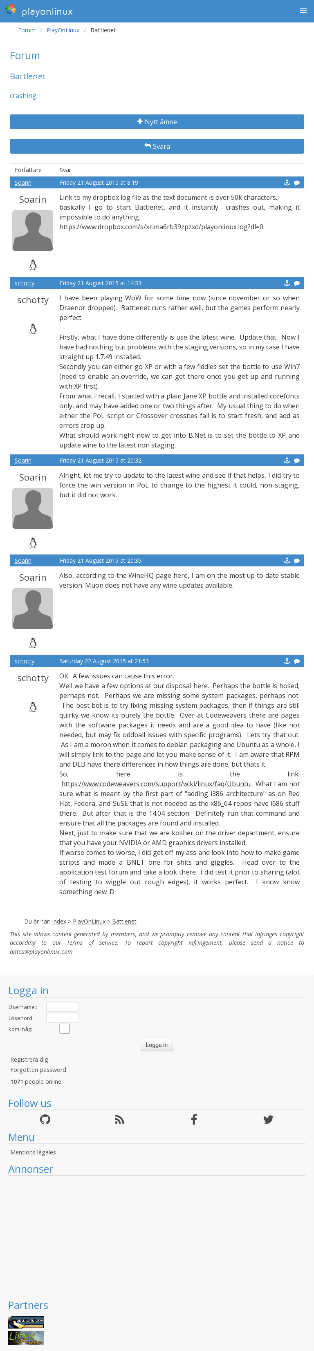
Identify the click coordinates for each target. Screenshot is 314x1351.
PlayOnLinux (63, 30)
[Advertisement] (156, 1237)
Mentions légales (33, 1152)
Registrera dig (29, 1059)
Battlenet (124, 921)
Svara (157, 146)
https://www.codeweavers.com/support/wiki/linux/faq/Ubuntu (156, 783)
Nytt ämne (157, 121)
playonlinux (39, 10)
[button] (303, 10)
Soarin (23, 182)
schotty (24, 283)
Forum (27, 30)
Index (59, 921)
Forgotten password (38, 1070)
